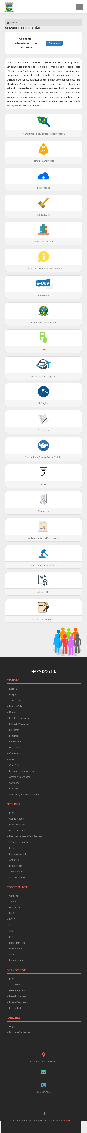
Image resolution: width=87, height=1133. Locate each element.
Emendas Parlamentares (21, 771)
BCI (11, 936)
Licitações (14, 747)
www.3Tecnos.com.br (60, 1120)
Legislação (14, 735)
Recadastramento (18, 854)
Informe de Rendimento (21, 842)
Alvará (12, 901)
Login (12, 812)
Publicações (15, 741)
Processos (14, 788)
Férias (12, 848)
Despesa (13, 694)
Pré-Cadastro (16, 1008)
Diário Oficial (15, 706)
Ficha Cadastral (17, 830)
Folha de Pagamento (19, 724)
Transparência (16, 700)
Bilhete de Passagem (19, 718)
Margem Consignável (20, 1032)
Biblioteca (14, 729)
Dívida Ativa (15, 948)
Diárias (12, 712)
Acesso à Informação (19, 776)
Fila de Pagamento (18, 1002)
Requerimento (16, 960)
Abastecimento (17, 877)
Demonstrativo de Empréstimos (25, 836)
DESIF (12, 919)
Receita (13, 688)
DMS (11, 913)
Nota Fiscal (14, 907)
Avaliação (14, 859)
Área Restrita (16, 984)
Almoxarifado (16, 871)
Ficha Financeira (17, 824)
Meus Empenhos (17, 990)
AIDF (11, 954)
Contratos (14, 753)
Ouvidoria (14, 782)
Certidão (13, 895)
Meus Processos (17, 996)
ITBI (11, 931)
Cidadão (12, 22)
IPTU (11, 925)
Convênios (14, 765)
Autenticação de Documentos (24, 794)
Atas (11, 759)
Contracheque (16, 818)
